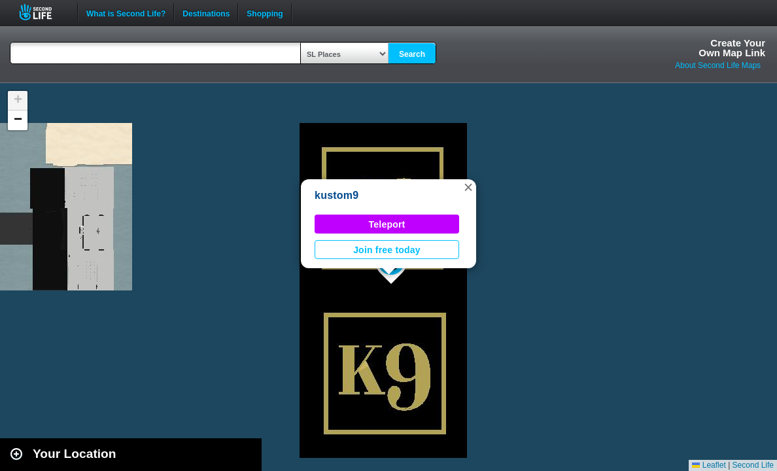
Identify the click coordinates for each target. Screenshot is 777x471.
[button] (468, 187)
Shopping (265, 12)
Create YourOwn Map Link (732, 47)
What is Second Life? (125, 12)
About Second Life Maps (718, 65)
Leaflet (708, 465)
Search (412, 54)
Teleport (387, 224)
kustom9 (336, 195)
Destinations (206, 12)
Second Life (42, 12)
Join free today (387, 250)
